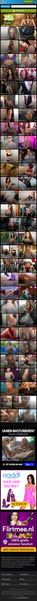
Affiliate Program (5, 584)
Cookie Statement (5, 579)
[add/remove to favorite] (2, 28)
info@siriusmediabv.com (22, 597)
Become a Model (23, 584)
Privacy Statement (23, 574)
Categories (5, 6)
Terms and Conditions (6, 574)
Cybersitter (22, 595)
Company (21, 579)
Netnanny (16, 595)
